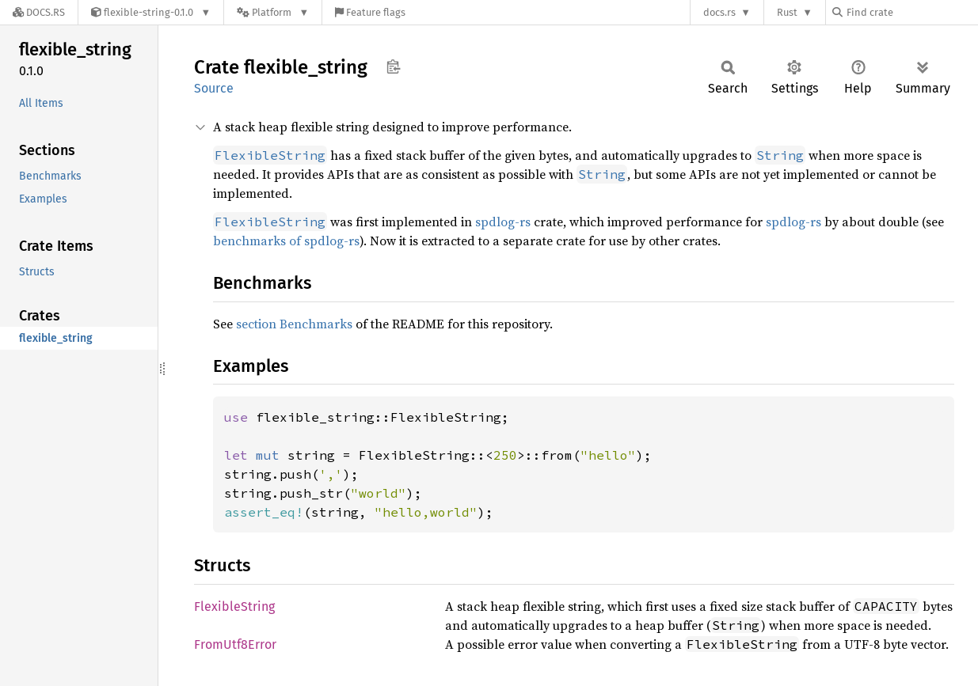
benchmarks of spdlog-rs (286, 240)
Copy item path (393, 66)
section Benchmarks (294, 323)
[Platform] (273, 12)
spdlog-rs (503, 221)
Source (214, 88)
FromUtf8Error (235, 644)
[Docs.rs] (39, 12)
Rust (787, 12)
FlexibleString (234, 606)
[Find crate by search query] (911, 12)
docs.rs (719, 12)
